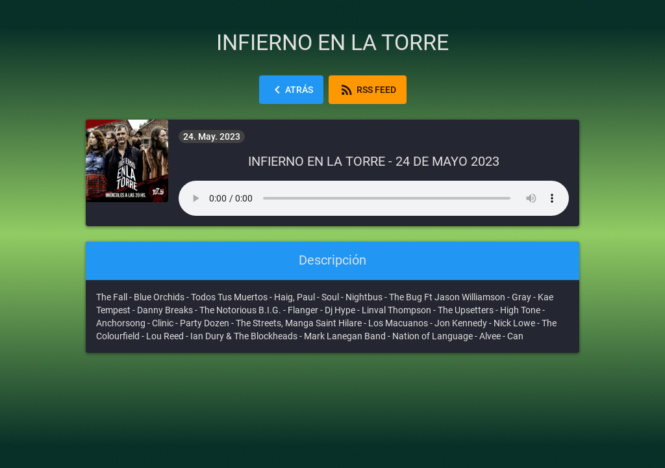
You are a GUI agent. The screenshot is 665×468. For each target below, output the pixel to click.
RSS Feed (367, 90)
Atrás (291, 90)
